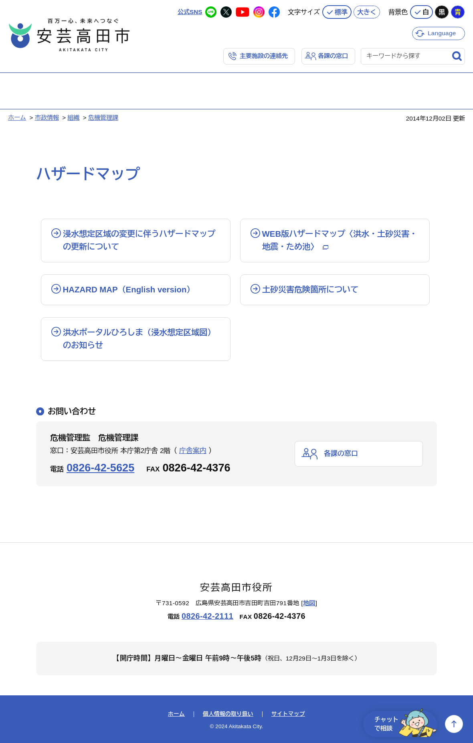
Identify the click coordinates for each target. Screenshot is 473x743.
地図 (309, 603)
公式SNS (190, 11)
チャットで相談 (405, 724)
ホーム (17, 117)
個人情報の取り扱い (228, 714)
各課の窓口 (333, 55)
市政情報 (47, 117)
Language (442, 33)
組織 (73, 117)
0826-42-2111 (207, 616)
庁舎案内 (192, 451)
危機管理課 (103, 117)
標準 (341, 12)
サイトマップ (288, 714)
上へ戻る (454, 724)
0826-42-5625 (100, 467)
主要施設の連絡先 (264, 55)
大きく (366, 12)
